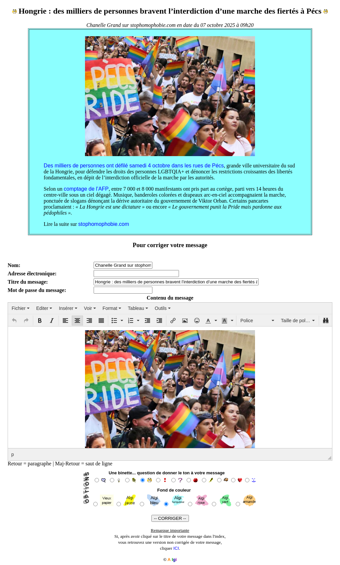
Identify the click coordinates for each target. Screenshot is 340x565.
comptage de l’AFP (86, 189)
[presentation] (20, 308)
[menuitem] (21, 308)
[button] (14, 321)
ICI (176, 548)
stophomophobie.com (103, 224)
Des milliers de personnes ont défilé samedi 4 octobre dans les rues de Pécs (134, 165)
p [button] (12, 454)
